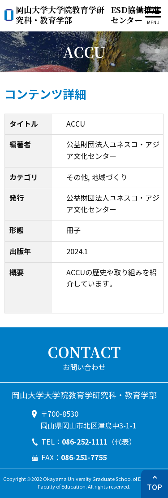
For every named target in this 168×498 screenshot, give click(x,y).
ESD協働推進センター (88, 15)
